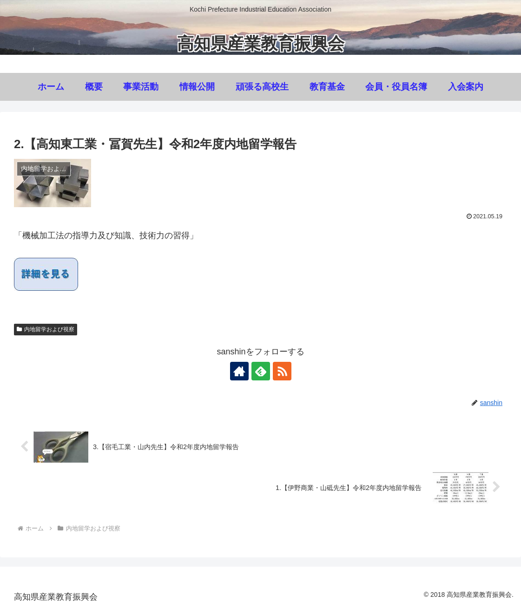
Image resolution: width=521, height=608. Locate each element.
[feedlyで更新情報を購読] (260, 371)
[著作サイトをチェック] (239, 371)
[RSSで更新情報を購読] (282, 371)
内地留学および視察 (45, 329)
